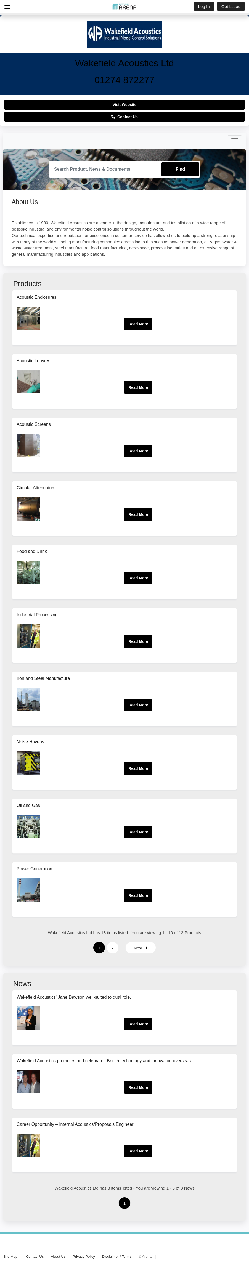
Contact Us (124, 117)
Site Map (10, 1256)
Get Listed (230, 6)
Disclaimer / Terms (117, 1256)
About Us (58, 1256)
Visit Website (125, 104)
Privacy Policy (84, 1256)
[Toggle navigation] (234, 140)
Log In (204, 6)
